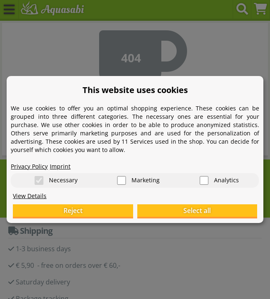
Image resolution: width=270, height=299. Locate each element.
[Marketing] (121, 180)
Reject (73, 210)
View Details (29, 196)
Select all (197, 210)
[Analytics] (204, 180)
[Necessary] (39, 180)
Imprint (60, 166)
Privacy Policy (29, 166)
